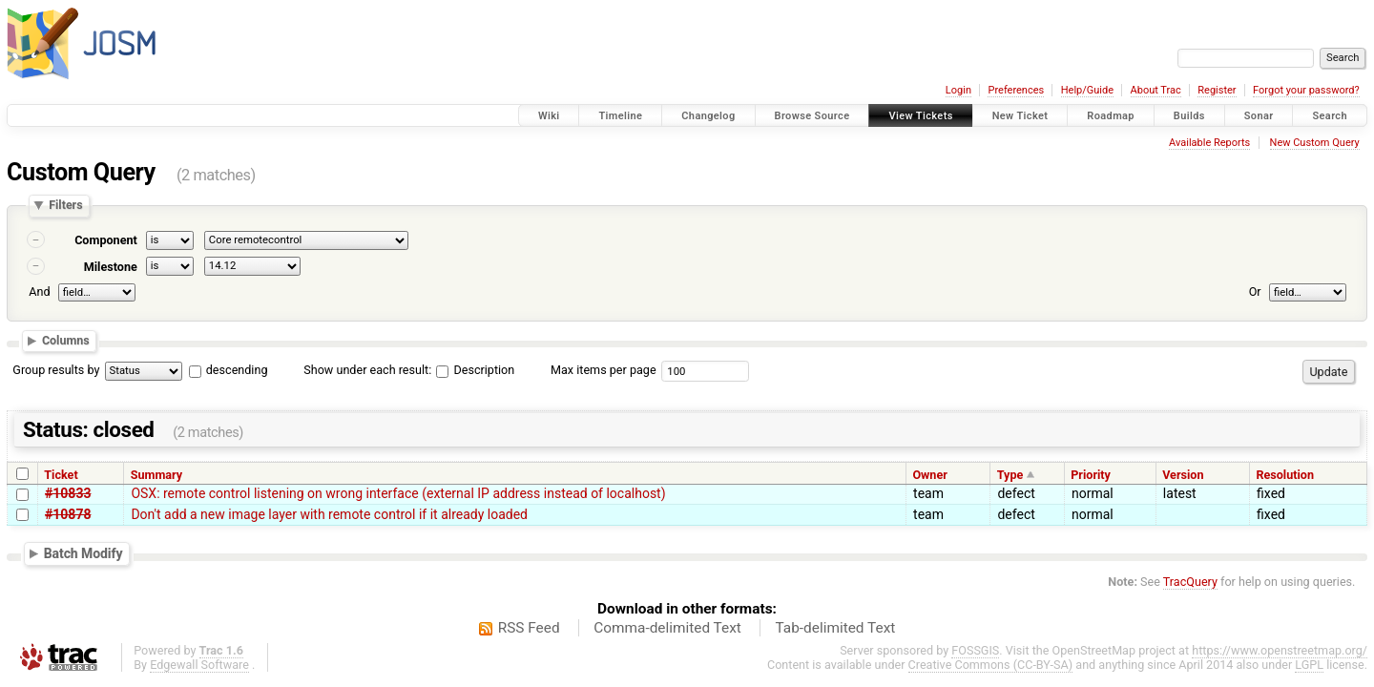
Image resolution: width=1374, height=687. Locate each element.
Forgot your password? (1306, 90)
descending (237, 370)
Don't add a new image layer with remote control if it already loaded (329, 514)
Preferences (1016, 90)
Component (105, 240)
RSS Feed (529, 627)
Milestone (110, 267)
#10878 (68, 514)
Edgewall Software (199, 664)
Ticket (60, 475)
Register (1216, 90)
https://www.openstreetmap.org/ (1279, 650)
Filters (65, 205)
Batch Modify (83, 553)
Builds (1189, 116)
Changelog (708, 116)
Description (475, 370)
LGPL (1309, 664)
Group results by (55, 370)
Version (1182, 475)
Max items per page (603, 370)
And (39, 291)
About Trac (1156, 90)
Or (1255, 291)
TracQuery (1190, 581)
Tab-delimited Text (835, 627)
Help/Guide (1087, 90)
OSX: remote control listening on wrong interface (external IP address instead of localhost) (398, 493)
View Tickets (920, 116)
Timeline (620, 116)
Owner (929, 475)
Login (958, 90)
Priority (1091, 475)
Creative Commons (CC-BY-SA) (990, 664)
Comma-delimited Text (667, 627)
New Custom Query (1315, 142)
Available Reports (1209, 142)
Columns (66, 340)
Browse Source (812, 116)
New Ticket (1020, 116)
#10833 (68, 493)
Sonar (1259, 116)
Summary (156, 475)
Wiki (549, 116)
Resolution (1285, 475)
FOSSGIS (975, 650)
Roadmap (1111, 116)
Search (1329, 116)
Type (1010, 475)
